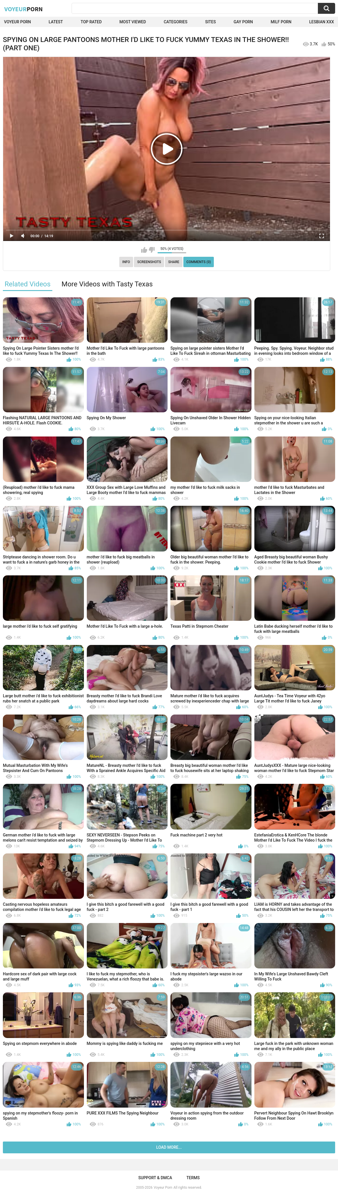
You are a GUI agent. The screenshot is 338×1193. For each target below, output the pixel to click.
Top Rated (91, 22)
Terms (193, 1177)
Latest (56, 22)
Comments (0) (199, 262)
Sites (210, 22)
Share (173, 262)
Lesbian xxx (321, 22)
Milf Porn (281, 22)
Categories (175, 22)
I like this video (144, 250)
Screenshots (149, 262)
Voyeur (23, 9)
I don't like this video (152, 250)
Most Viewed (133, 22)
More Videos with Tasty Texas (107, 284)
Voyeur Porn (17, 22)
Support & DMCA (155, 1177)
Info (126, 262)
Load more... (169, 1147)
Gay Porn (243, 22)
